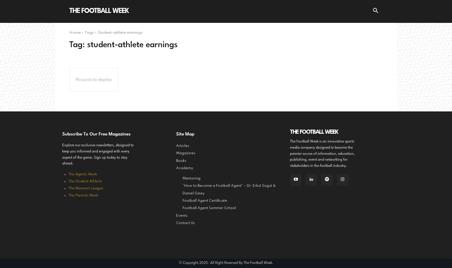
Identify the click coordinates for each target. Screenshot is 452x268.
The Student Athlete (85, 181)
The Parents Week (83, 195)
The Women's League (85, 188)
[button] (376, 11)
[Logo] (99, 11)
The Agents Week (82, 174)
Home (75, 33)
